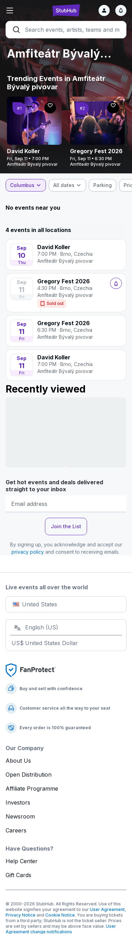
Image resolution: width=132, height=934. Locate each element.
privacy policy (27, 552)
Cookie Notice (60, 915)
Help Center (22, 861)
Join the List (66, 526)
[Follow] (50, 107)
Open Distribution (29, 774)
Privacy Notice (21, 915)
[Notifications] (120, 10)
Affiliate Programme (32, 788)
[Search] (66, 30)
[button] (26, 10)
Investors (18, 802)
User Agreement (107, 909)
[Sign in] (104, 10)
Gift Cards (18, 875)
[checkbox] (102, 185)
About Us (18, 760)
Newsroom (20, 816)
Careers (16, 830)
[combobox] (26, 185)
